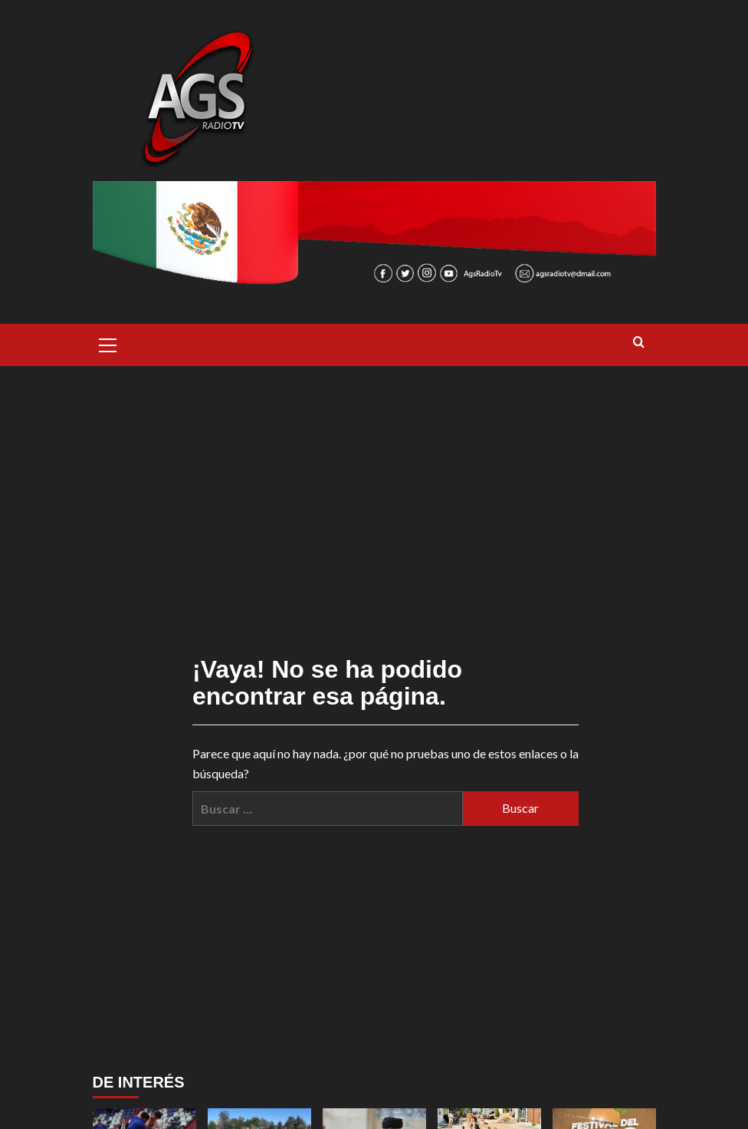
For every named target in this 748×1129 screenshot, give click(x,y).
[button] (108, 343)
